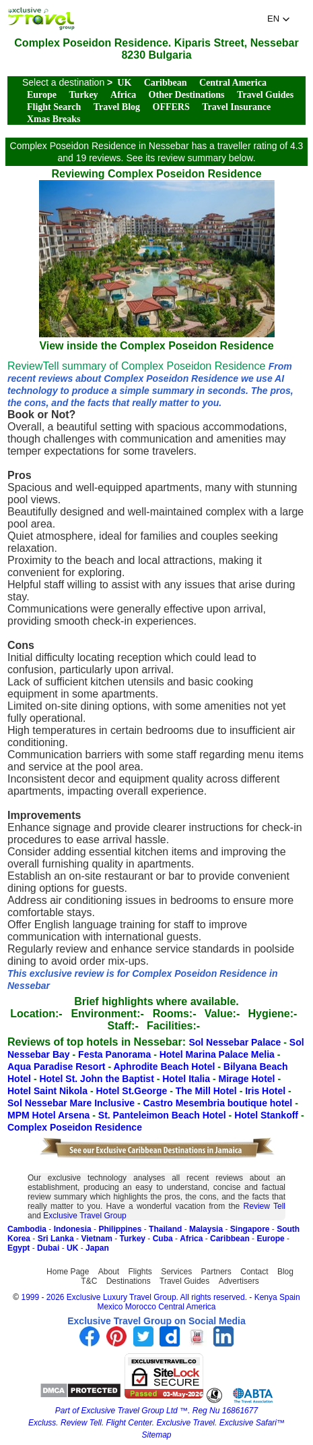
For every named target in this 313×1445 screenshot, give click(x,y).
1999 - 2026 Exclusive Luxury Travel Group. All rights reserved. (134, 1297)
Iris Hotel (266, 1090)
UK (124, 83)
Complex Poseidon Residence (74, 1127)
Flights (139, 1271)
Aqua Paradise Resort (57, 1066)
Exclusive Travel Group (84, 1215)
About (108, 1271)
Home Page (67, 1271)
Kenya (265, 1297)
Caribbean (165, 83)
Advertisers (239, 1281)
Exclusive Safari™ (252, 1422)
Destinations (128, 1281)
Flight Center (129, 1422)
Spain (289, 1297)
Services (176, 1271)
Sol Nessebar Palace (235, 1042)
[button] (278, 18)
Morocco (140, 1306)
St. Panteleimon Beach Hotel (163, 1115)
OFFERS (171, 107)
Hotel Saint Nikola (48, 1090)
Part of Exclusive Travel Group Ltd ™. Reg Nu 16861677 (156, 1410)
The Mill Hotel (208, 1090)
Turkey (83, 95)
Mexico (110, 1306)
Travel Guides (265, 95)
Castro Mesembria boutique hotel (219, 1103)
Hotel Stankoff (267, 1115)
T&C (89, 1281)
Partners (216, 1271)
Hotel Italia (187, 1078)
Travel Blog (117, 107)
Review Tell (264, 1206)
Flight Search (54, 107)
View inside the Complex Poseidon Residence (157, 339)
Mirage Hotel (248, 1078)
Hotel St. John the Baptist (97, 1078)
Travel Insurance (236, 107)
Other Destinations (187, 95)
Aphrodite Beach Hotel (165, 1066)
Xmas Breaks (53, 119)
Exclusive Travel (186, 1422)
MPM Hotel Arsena (49, 1115)
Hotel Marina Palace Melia (218, 1054)
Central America (233, 83)
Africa (123, 95)
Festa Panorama (115, 1054)
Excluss (42, 1422)
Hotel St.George (133, 1090)
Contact (254, 1271)
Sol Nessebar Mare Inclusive (72, 1103)
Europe (42, 95)
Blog (285, 1271)
